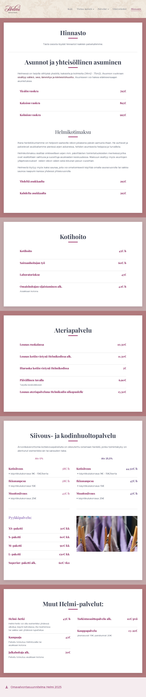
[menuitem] (71, 9)
